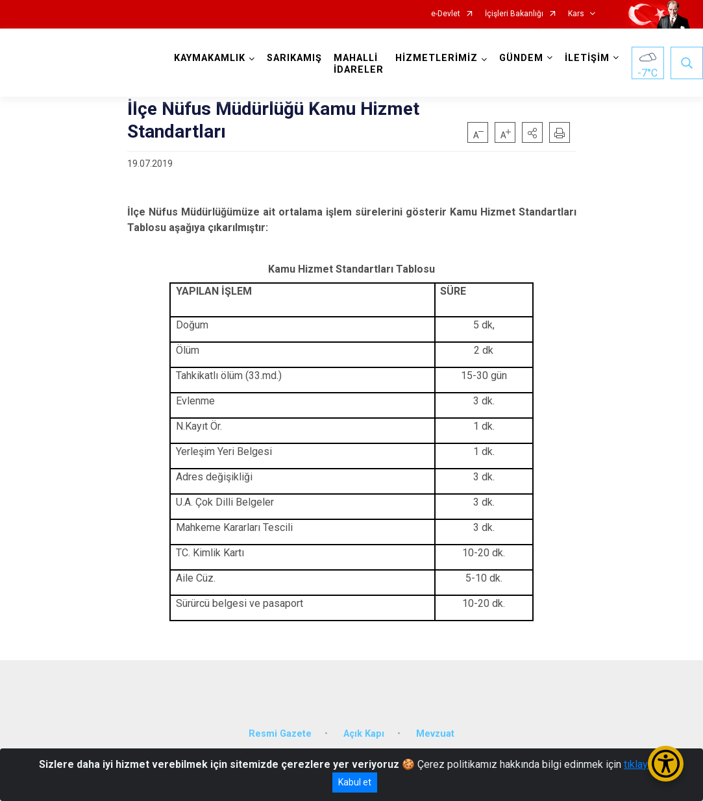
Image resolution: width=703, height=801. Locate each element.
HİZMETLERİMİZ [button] (436, 58)
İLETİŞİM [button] (587, 58)
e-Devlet (445, 14)
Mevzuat (435, 733)
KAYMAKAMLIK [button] (209, 58)
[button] (532, 132)
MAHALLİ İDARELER (359, 64)
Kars (576, 14)
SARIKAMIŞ (294, 58)
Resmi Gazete (280, 733)
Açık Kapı (363, 733)
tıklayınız (644, 764)
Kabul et (354, 782)
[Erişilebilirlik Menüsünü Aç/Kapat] (666, 764)
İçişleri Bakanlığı (514, 14)
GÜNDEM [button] (521, 58)
